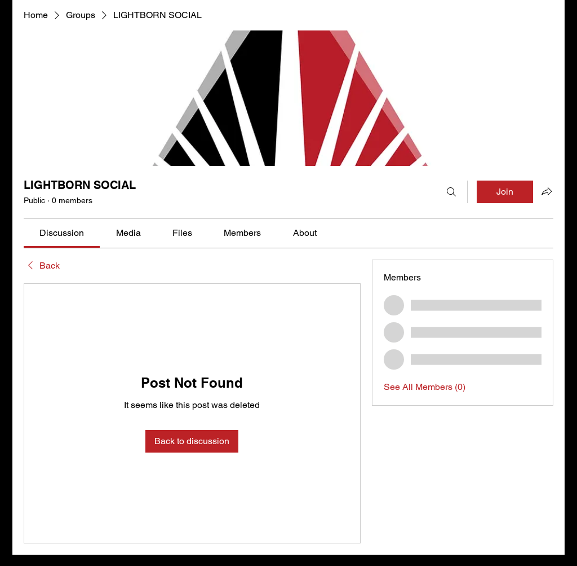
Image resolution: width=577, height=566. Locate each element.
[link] (61, 232)
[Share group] (546, 191)
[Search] (451, 192)
